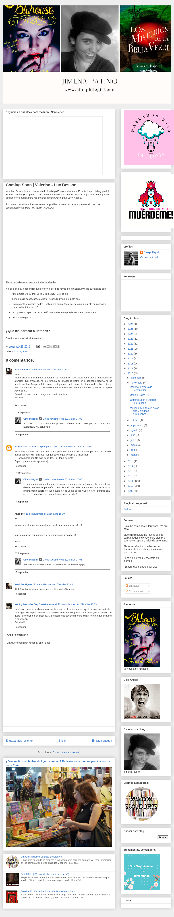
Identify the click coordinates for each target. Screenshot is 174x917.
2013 (131, 470)
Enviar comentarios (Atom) (66, 752)
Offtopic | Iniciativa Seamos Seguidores (41, 856)
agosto (134, 430)
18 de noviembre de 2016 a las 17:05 (62, 479)
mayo (133, 445)
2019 (131, 358)
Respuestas (24, 412)
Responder (20, 405)
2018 (131, 363)
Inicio (62, 740)
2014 (131, 466)
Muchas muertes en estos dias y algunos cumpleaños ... (144, 411)
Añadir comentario (17, 634)
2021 (131, 348)
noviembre (136, 382)
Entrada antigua (102, 740)
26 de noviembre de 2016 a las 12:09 (77, 604)
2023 (131, 338)
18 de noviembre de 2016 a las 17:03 (62, 418)
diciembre (136, 377)
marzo (134, 454)
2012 (131, 476)
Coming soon (21, 351)
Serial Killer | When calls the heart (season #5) (45, 874)
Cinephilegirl (30, 418)
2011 (131, 480)
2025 (131, 328)
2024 (131, 333)
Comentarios (134, 591)
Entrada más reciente (19, 740)
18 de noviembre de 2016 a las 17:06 (62, 559)
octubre (135, 420)
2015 (131, 461)
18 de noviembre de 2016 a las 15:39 (45, 513)
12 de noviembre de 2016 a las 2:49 (47, 369)
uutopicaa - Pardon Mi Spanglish (32, 446)
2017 (131, 368)
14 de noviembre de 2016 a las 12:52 (71, 446)
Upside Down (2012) (141, 394)
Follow (127, 509)
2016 (131, 373)
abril (133, 449)
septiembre (137, 425)
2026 (131, 323)
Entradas (132, 585)
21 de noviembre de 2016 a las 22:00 (53, 584)
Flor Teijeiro (21, 369)
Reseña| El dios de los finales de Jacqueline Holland (48, 891)
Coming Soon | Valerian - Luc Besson (144, 401)
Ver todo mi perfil (149, 257)
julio (133, 435)
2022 (131, 343)
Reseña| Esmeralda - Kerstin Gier (142, 388)
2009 (131, 490)
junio (133, 440)
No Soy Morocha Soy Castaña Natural (35, 604)
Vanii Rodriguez (23, 584)
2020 (131, 353)
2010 (131, 485)
